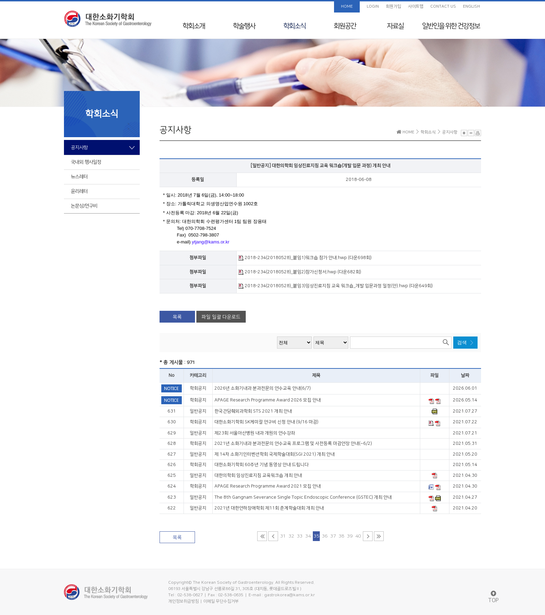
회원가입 (393, 6)
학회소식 (294, 26)
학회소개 (193, 26)
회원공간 (345, 26)
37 (333, 536)
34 (308, 536)
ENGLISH (471, 6)
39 (349, 536)
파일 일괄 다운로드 (221, 317)
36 (324, 536)
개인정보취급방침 (183, 601)
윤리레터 (79, 191)
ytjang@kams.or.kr (210, 241)
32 (291, 536)
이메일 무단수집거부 (221, 601)
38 (341, 536)
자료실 (395, 26)
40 (358, 536)
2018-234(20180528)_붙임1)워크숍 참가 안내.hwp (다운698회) (305, 257)
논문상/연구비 (84, 206)
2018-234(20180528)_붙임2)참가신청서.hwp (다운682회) (299, 271)
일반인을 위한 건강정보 (451, 26)
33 (299, 536)
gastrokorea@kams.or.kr (289, 595)
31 (283, 536)
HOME (347, 6)
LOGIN (373, 6)
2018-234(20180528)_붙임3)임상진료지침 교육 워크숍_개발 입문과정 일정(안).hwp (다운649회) (335, 285)
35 (316, 536)
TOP (493, 597)
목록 (177, 317)
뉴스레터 (79, 177)
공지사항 (79, 147)
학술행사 (244, 26)
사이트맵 (415, 6)
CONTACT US (443, 6)
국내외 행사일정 (86, 162)
